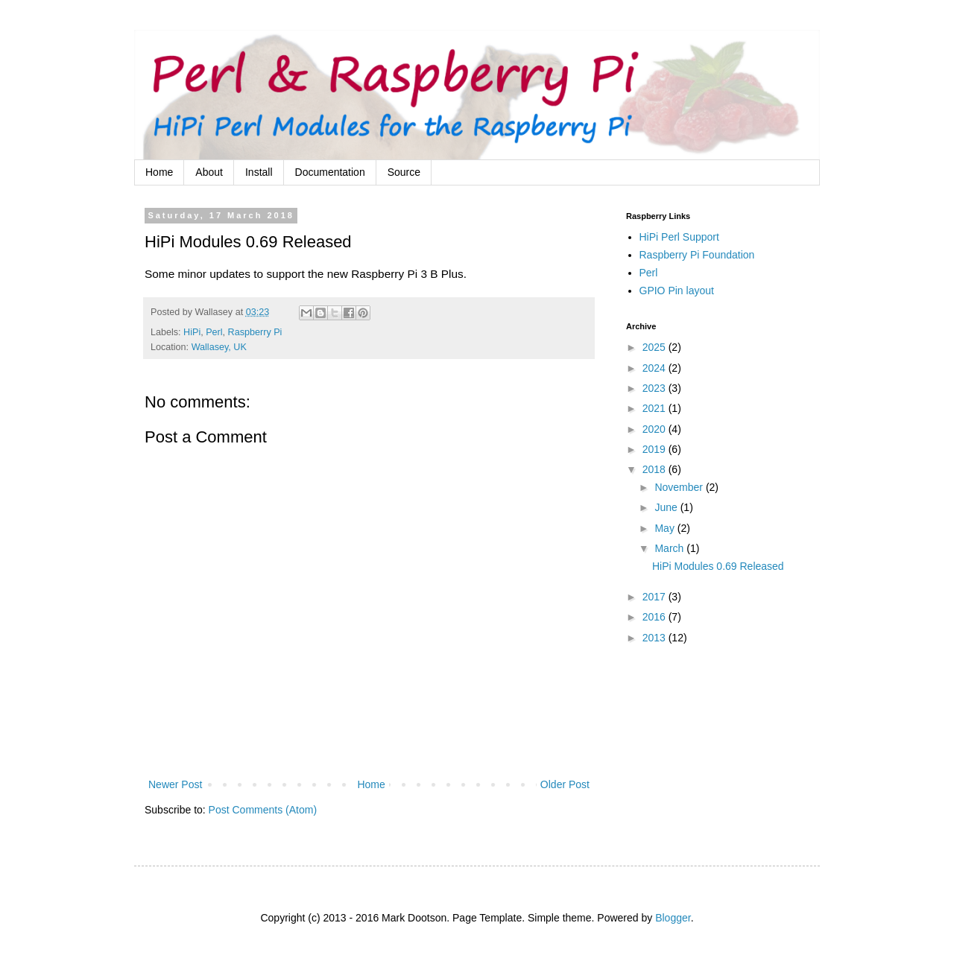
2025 (655, 347)
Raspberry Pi (255, 332)
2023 (655, 388)
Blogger (672, 918)
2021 (655, 408)
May (665, 528)
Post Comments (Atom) (263, 810)
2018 (655, 469)
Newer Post (175, 784)
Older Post (565, 784)
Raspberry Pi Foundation (697, 255)
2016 (655, 617)
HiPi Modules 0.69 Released (718, 566)
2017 (655, 597)
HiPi (191, 332)
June (667, 507)
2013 (655, 638)
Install (259, 172)
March (670, 548)
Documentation (330, 172)
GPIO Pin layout (676, 290)
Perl (214, 332)
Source (404, 172)
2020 (655, 429)
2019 (655, 449)
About (209, 172)
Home (159, 172)
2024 (655, 368)
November (679, 487)
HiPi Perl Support (679, 237)
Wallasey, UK (219, 347)
